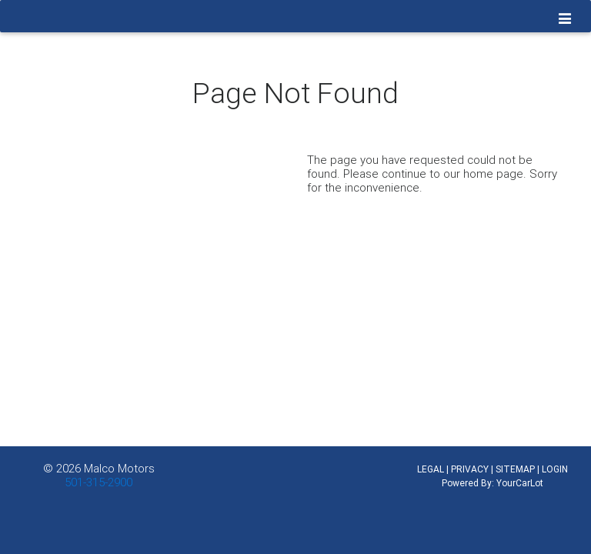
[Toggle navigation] (565, 19)
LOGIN (555, 469)
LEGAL (430, 469)
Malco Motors (119, 468)
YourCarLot (519, 483)
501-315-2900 (98, 482)
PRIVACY (470, 469)
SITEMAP (515, 469)
